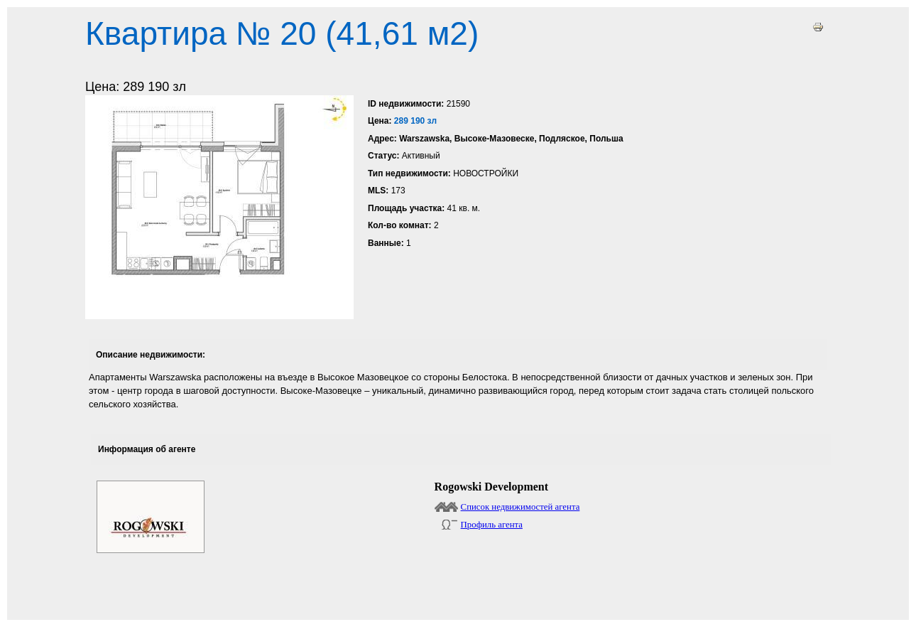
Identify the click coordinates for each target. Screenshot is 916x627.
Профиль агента (492, 525)
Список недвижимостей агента (520, 507)
